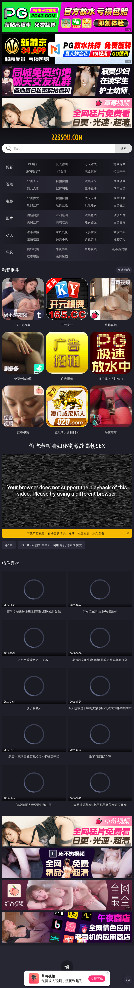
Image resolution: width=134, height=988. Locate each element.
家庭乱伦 (62, 232)
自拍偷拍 (62, 181)
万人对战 (91, 164)
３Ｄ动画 (119, 181)
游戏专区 (119, 164)
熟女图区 (91, 222)
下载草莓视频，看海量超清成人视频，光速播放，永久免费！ (78, 533)
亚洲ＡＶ (33, 181)
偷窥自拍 (33, 215)
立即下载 (97, 979)
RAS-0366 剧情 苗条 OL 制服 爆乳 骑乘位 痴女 (51, 545)
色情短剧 (62, 256)
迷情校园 (33, 239)
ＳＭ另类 (119, 188)
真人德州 (62, 164)
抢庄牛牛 (119, 171)
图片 (9, 218)
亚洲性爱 (33, 198)
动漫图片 (119, 215)
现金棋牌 (91, 171)
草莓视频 (91, 249)
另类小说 (62, 239)
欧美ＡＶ (91, 181)
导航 (9, 252)
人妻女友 (91, 232)
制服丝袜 (33, 205)
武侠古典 (119, 232)
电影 (9, 201)
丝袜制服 (62, 188)
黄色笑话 (91, 239)
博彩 (9, 167)
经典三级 (62, 205)
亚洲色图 (62, 215)
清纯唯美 (62, 222)
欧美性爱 (119, 198)
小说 (9, 235)
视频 (9, 184)
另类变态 (119, 205)
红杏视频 (33, 256)
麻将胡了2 (33, 171)
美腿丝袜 (33, 222)
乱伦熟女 (91, 205)
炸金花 (61, 171)
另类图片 (119, 222)
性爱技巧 (119, 239)
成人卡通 (91, 198)
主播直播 (91, 188)
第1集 (9, 545)
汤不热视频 (119, 249)
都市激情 (33, 232)
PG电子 (33, 164)
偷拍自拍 (62, 198)
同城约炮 (33, 249)
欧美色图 (91, 215)
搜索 (124, 148)
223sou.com (67, 137)
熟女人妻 (33, 188)
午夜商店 (62, 249)
